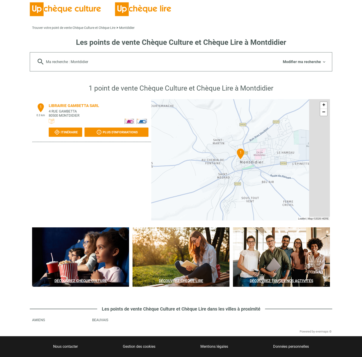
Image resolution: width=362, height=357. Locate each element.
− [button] (323, 112)
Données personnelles (291, 346)
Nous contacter (65, 346)
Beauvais (100, 320)
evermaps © (324, 331)
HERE (325, 218)
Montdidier (127, 28)
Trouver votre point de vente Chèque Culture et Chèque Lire (73, 28)
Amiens (38, 320)
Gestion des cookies (139, 346)
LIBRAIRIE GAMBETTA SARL (74, 105)
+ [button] (323, 105)
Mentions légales (214, 346)
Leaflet (302, 218)
